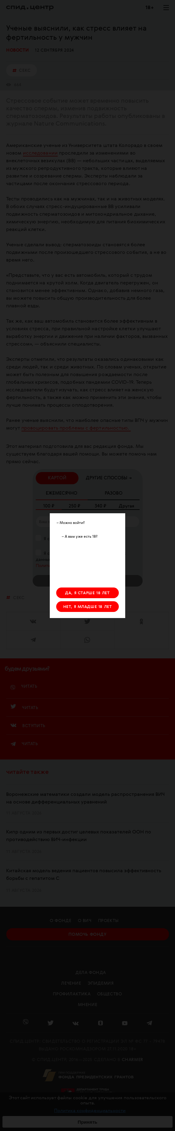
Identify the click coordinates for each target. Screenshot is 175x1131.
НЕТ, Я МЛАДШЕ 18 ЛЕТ (87, 607)
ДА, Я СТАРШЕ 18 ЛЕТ (87, 593)
